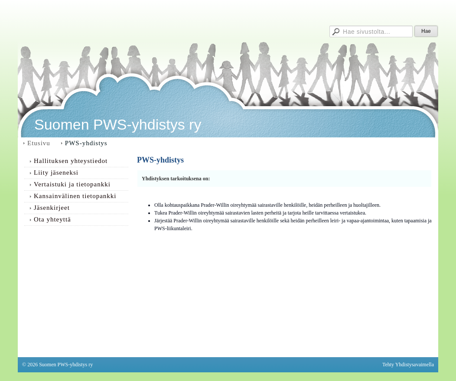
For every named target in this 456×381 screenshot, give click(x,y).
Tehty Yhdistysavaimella (408, 364)
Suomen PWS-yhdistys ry (117, 124)
